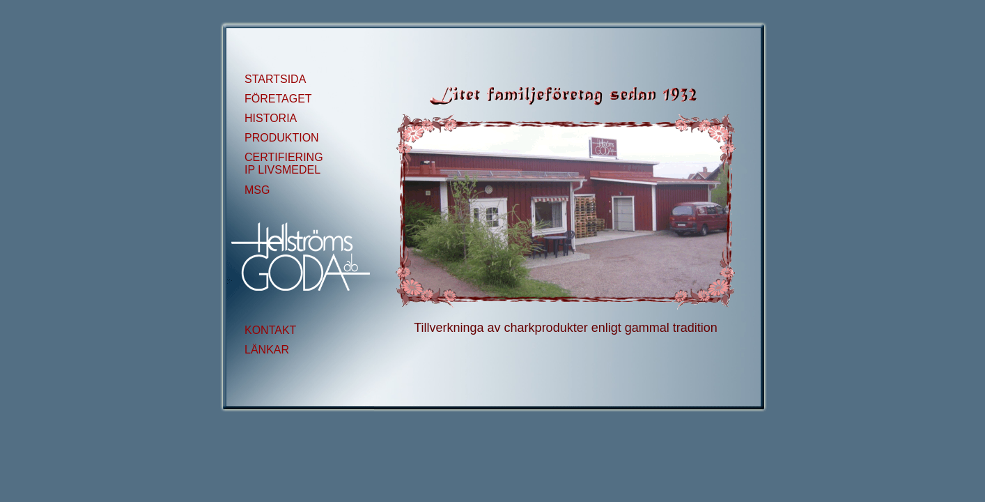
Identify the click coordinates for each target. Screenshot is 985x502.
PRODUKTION (282, 138)
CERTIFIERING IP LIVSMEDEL (284, 163)
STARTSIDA (275, 79)
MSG (257, 190)
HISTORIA (271, 118)
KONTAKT (270, 330)
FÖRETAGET (278, 99)
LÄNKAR (267, 350)
